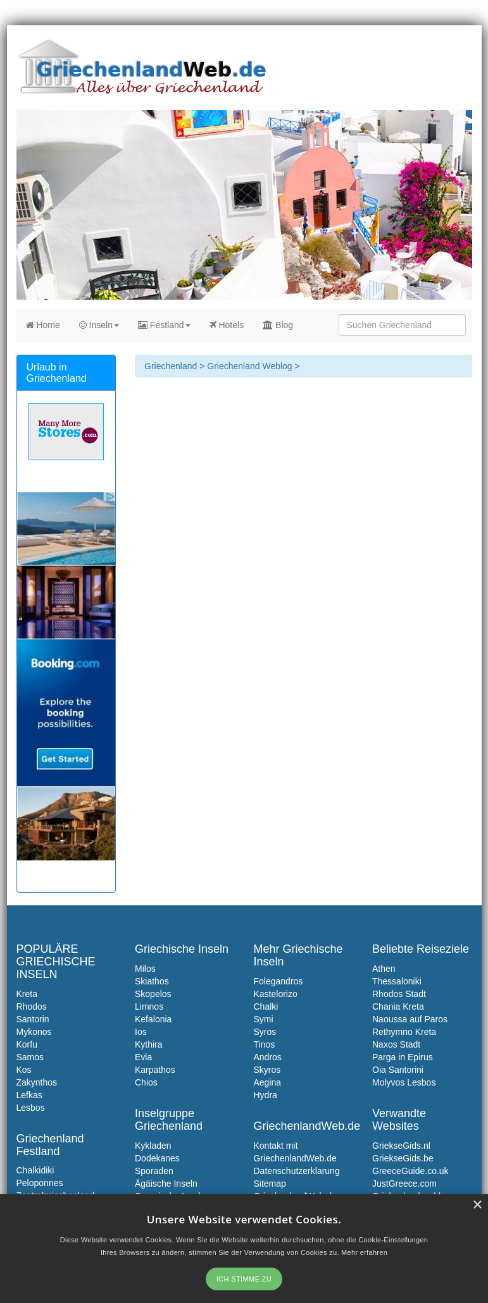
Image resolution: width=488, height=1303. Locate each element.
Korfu (26, 1044)
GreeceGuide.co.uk (410, 1171)
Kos (24, 1070)
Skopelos (153, 994)
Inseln (99, 325)
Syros (265, 1032)
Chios (146, 1082)
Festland (164, 325)
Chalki (266, 1006)
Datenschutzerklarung (297, 1171)
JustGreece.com (404, 1183)
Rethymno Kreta (404, 1032)
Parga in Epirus (402, 1057)
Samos (30, 1057)
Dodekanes (157, 1158)
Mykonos (34, 1032)
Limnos (149, 1006)
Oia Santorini (397, 1070)
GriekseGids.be (402, 1158)
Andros (268, 1057)
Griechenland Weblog (249, 366)
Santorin (32, 1019)
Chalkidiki (35, 1170)
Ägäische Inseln (166, 1183)
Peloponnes (39, 1183)
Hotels (227, 325)
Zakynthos (37, 1082)
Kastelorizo (275, 994)
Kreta (26, 994)
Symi (263, 1019)
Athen (384, 968)
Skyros (267, 1070)
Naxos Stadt (396, 1044)
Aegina (268, 1082)
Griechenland (170, 366)
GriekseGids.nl (401, 1146)
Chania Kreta (398, 1006)
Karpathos (155, 1070)
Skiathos (152, 981)
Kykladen (153, 1146)
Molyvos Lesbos (403, 1082)
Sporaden (154, 1171)
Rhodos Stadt (399, 994)
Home (43, 325)
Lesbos (30, 1108)
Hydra (265, 1095)
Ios (141, 1032)
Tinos (264, 1044)
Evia (143, 1057)
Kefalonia (153, 1019)
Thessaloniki (397, 981)
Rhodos (31, 1006)
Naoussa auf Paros (409, 1019)
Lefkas (29, 1095)
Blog (278, 325)
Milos (145, 968)
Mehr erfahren (364, 1252)
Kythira (149, 1044)
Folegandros (278, 981)
